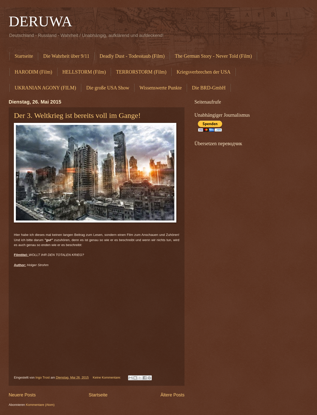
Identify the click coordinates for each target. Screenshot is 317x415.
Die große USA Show (107, 87)
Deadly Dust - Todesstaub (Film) (132, 56)
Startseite (24, 56)
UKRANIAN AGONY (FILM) (45, 87)
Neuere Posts (22, 394)
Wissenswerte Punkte (160, 87)
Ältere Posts (172, 394)
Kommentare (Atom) (40, 405)
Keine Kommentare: (107, 377)
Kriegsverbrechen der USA (204, 72)
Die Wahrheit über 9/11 (66, 56)
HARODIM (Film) (33, 72)
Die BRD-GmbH (209, 87)
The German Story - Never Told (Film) (213, 56)
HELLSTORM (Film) (84, 72)
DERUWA (40, 21)
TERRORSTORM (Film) (141, 72)
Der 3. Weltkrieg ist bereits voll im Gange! (77, 115)
